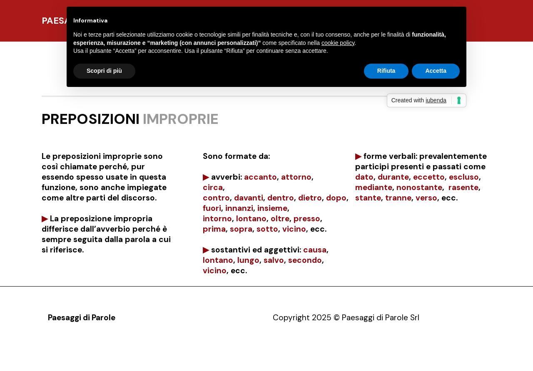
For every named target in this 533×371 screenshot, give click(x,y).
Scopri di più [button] (104, 70)
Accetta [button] (435, 70)
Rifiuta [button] (386, 70)
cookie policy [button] (337, 43)
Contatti (168, 356)
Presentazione (92, 356)
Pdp (54, 356)
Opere (135, 356)
